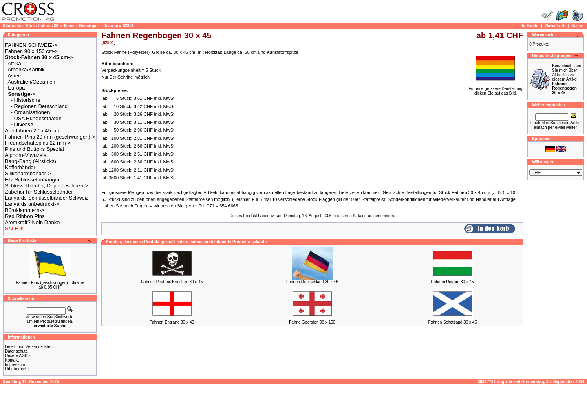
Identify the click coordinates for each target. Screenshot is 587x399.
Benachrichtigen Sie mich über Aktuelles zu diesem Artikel (566, 79)
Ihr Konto (529, 26)
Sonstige (87, 26)
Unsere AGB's (18, 355)
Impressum (15, 364)
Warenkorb (554, 26)
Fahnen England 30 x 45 (172, 322)
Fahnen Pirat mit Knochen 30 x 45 (172, 282)
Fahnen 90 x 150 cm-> (31, 51)
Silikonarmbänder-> (28, 173)
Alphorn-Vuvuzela (25, 155)
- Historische (25, 100)
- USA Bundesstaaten (36, 118)
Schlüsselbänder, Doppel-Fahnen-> (46, 186)
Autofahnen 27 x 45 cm (32, 131)
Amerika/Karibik (26, 69)
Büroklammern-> (24, 210)
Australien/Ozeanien (31, 82)
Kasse (577, 26)
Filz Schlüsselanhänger (32, 179)
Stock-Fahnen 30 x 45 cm (50, 26)
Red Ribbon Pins (25, 216)
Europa (16, 88)
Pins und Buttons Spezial (34, 149)
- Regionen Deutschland (39, 106)
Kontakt (12, 360)
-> (39, 57)
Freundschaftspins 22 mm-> (38, 143)
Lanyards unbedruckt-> (32, 204)
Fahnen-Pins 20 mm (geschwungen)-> (50, 137)
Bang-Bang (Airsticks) (30, 161)
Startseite (12, 26)
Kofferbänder (20, 167)
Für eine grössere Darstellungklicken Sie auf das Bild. (496, 89)
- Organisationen (30, 112)
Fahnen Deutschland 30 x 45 (312, 282)
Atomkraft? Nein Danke (32, 222)
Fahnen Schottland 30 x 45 (452, 322)
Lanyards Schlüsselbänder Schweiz (46, 198)
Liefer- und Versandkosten (29, 346)
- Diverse (109, 26)
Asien (14, 76)
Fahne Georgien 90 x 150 (312, 322)
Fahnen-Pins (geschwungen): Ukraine (50, 282)
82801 (128, 26)
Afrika (14, 63)
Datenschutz (16, 351)
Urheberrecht (17, 369)
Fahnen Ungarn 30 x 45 (452, 282)
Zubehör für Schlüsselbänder (39, 192)
